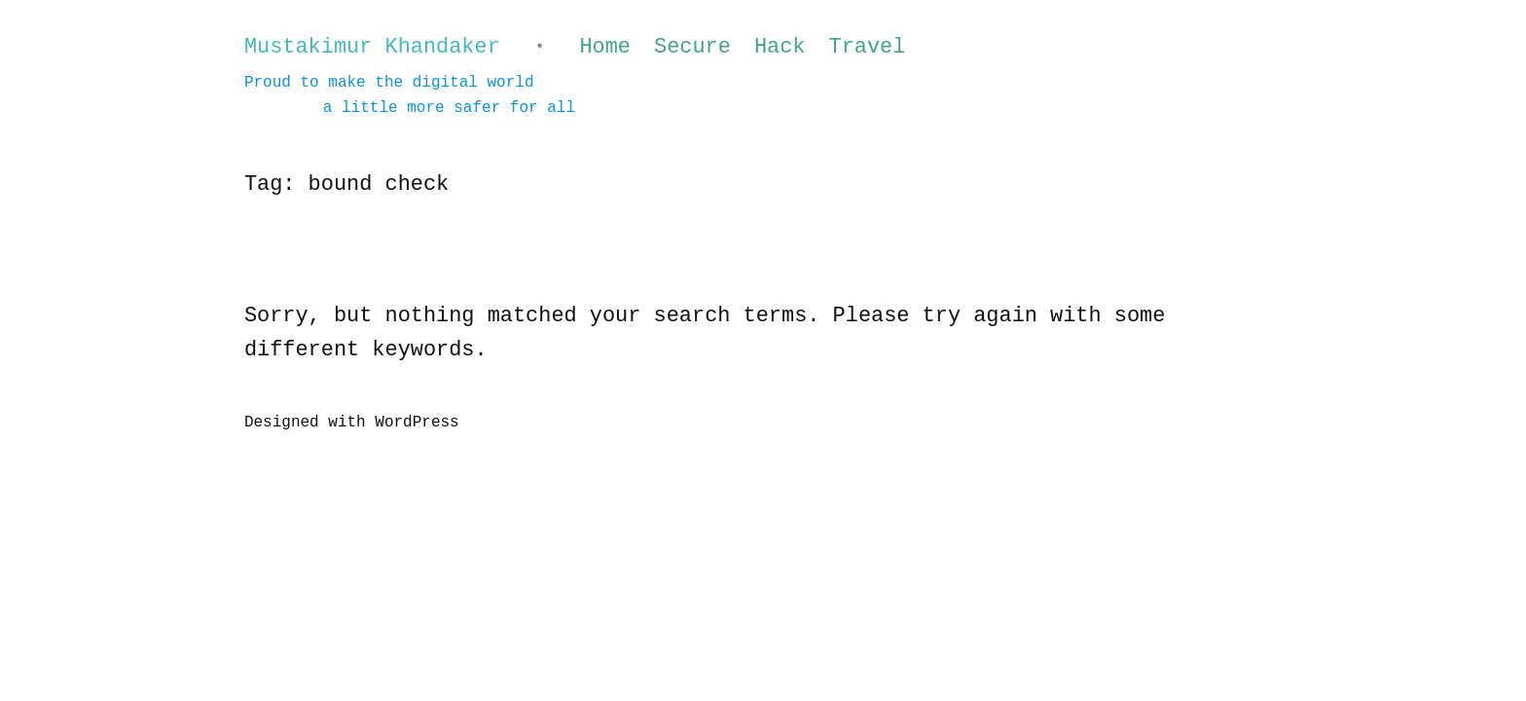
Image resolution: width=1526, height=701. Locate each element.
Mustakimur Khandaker (372, 47)
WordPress (416, 422)
